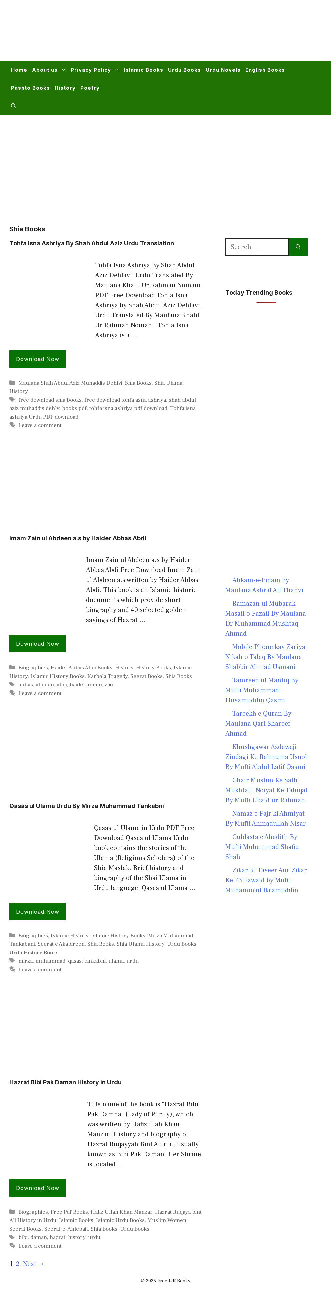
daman (38, 1237)
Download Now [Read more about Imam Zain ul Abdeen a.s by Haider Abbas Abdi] (37, 643)
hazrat (57, 1237)
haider (77, 684)
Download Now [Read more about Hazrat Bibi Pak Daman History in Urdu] (37, 1188)
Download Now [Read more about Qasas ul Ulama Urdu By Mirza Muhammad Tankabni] (37, 911)
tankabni (95, 961)
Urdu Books (184, 70)
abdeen (45, 684)
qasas (75, 961)
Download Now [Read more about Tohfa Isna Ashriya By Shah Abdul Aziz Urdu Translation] (37, 359)
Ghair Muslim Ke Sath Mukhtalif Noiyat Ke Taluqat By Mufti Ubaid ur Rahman (266, 790)
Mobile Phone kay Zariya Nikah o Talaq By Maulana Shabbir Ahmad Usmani (265, 657)
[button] (13, 106)
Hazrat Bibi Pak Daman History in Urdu (65, 1082)
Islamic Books (143, 70)
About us (50, 70)
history (76, 1237)
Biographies (33, 667)
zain (110, 684)
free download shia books (50, 400)
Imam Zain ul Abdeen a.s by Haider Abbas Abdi (77, 538)
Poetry (90, 88)
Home (19, 70)
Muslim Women (166, 1220)
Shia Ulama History (140, 944)
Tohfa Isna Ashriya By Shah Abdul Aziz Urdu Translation (91, 243)
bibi (23, 1237)
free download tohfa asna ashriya (125, 400)
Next (34, 1264)
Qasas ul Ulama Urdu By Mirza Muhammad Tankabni (86, 805)
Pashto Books (30, 88)
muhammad (50, 961)
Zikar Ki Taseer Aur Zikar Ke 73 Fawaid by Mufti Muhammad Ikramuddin (266, 880)
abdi (62, 684)
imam (95, 684)
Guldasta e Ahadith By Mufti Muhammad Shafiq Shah (262, 847)
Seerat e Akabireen (61, 944)
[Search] (298, 247)
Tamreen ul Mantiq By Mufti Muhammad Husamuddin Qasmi (261, 690)
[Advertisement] (199, 35)
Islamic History (69, 935)
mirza (25, 961)
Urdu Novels (223, 70)
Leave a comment (40, 425)
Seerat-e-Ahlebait (66, 1229)
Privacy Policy (96, 70)
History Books (153, 667)
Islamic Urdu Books (120, 1220)
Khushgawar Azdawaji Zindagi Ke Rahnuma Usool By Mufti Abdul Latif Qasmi (266, 757)
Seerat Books (146, 676)
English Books (265, 70)
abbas (25, 684)
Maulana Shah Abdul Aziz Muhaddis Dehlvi (70, 383)
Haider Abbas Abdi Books (81, 667)
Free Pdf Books (69, 1212)
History (65, 88)
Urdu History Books (34, 952)
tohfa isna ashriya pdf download (128, 408)
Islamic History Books (57, 676)
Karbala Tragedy (107, 676)
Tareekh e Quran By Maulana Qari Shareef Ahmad (258, 723)
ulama (116, 961)
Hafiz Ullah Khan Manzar (121, 1212)
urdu (132, 961)
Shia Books (138, 383)
